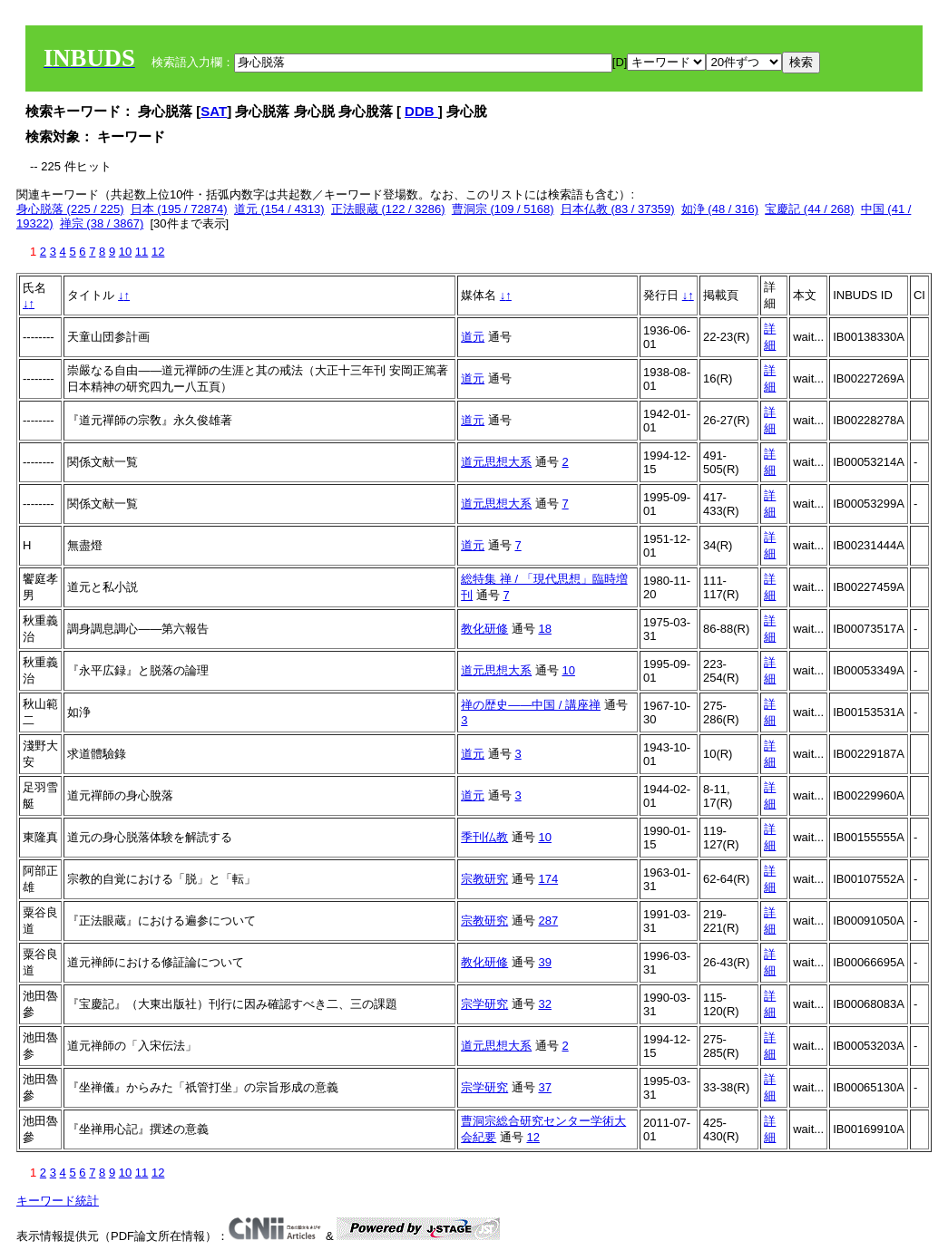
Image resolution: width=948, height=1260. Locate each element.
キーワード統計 (57, 1200)
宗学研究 (484, 1004)
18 (544, 628)
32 (544, 1004)
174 (548, 879)
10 (125, 251)
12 (157, 251)
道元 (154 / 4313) (279, 209)
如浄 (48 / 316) (719, 209)
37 (544, 1087)
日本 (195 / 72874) (179, 209)
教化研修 (484, 628)
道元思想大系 (496, 462)
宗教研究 (484, 879)
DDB (421, 111)
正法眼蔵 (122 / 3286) (388, 209)
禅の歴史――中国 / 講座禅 (531, 705)
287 (548, 920)
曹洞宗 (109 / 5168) (503, 209)
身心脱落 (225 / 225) (70, 209)
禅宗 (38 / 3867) (102, 223)
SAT (213, 111)
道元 (472, 337)
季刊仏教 (484, 837)
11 (141, 251)
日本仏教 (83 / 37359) (618, 209)
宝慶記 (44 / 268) (809, 209)
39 (544, 962)
